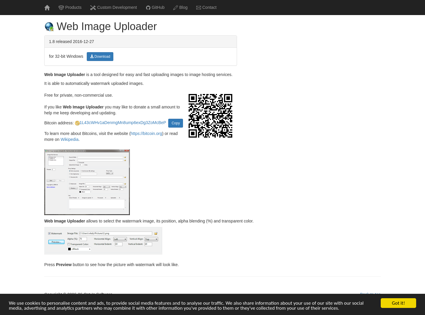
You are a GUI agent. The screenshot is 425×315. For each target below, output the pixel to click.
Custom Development (113, 7)
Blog (180, 7)
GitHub (155, 7)
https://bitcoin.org (146, 133)
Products (69, 7)
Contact (206, 7)
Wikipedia (70, 139)
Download (100, 57)
